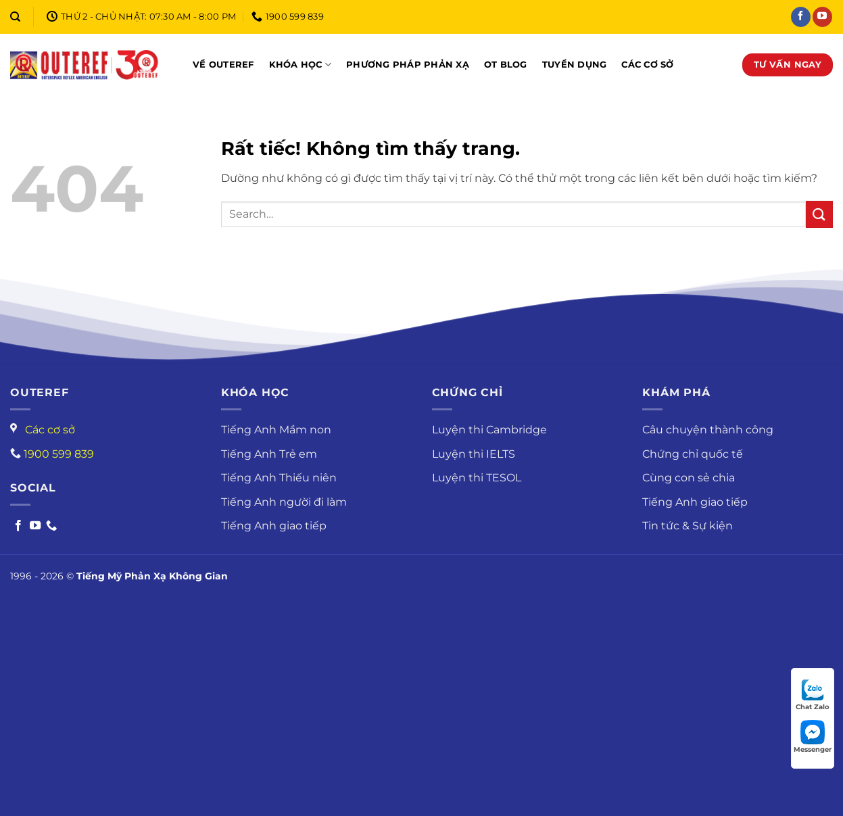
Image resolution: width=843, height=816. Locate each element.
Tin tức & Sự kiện (687, 525)
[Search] (15, 16)
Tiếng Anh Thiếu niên (279, 477)
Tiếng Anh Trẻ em (269, 454)
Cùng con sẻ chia (688, 477)
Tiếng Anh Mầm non (276, 429)
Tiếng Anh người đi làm (284, 502)
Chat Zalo (812, 694)
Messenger (813, 737)
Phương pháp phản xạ (407, 64)
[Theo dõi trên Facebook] (801, 17)
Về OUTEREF (223, 64)
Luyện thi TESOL (476, 477)
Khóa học (300, 64)
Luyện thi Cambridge (489, 429)
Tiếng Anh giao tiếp (274, 525)
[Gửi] (819, 214)
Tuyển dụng (574, 64)
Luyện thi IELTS (473, 454)
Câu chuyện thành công (707, 429)
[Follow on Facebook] (18, 526)
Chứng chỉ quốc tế (692, 454)
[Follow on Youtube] (35, 526)
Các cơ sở (647, 64)
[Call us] (51, 526)
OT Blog (505, 64)
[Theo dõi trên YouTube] (822, 17)
